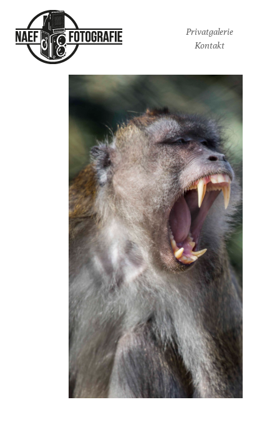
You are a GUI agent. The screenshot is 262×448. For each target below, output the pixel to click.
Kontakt (210, 45)
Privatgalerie (209, 32)
